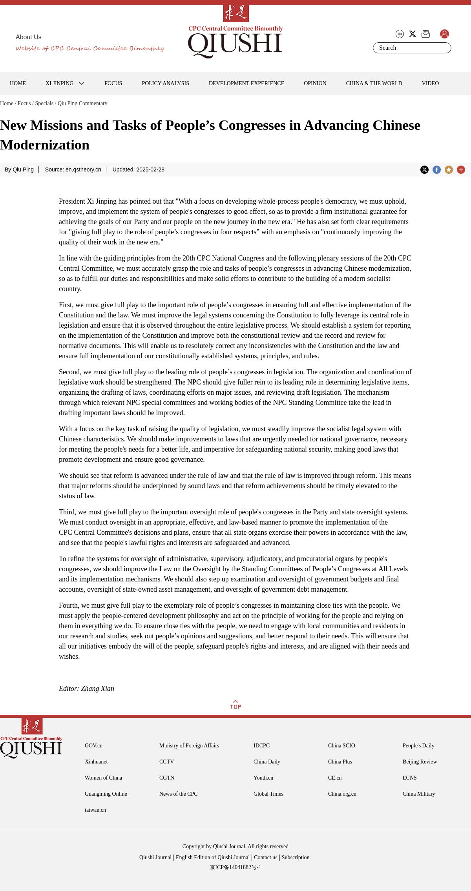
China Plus (340, 762)
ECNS (410, 778)
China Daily (267, 762)
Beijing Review (420, 762)
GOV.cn (93, 746)
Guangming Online (106, 794)
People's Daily (418, 746)
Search (444, 48)
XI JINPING (59, 83)
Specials (44, 103)
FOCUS (113, 83)
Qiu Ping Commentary (83, 103)
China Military (419, 794)
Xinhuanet (96, 762)
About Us (29, 37)
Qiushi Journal (155, 857)
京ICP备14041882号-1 (235, 867)
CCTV (166, 762)
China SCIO (341, 746)
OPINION (315, 83)
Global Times (268, 794)
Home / (8, 103)
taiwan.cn (95, 810)
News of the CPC (178, 794)
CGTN (166, 778)
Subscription (296, 857)
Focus (24, 103)
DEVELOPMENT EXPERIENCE (246, 83)
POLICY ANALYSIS (165, 83)
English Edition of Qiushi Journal (213, 857)
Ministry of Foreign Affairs (189, 746)
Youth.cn (263, 778)
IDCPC (262, 746)
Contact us (265, 857)
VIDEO (430, 83)
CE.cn (335, 778)
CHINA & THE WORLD (374, 83)
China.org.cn (342, 794)
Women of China (103, 778)
